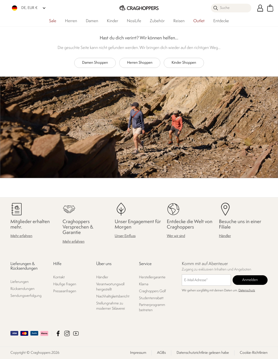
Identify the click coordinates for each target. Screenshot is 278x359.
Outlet (199, 21)
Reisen (179, 21)
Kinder (112, 21)
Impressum (138, 353)
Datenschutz (246, 290)
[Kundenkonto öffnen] (260, 8)
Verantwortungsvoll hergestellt (110, 286)
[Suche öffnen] (231, 8)
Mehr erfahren (21, 236)
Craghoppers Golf (152, 291)
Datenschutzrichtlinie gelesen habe (203, 353)
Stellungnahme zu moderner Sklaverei (110, 305)
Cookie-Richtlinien (254, 353)
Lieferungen (19, 282)
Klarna (143, 284)
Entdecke (221, 21)
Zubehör (157, 21)
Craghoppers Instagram (67, 333)
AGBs (161, 353)
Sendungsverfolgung (25, 296)
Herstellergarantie (152, 277)
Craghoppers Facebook (58, 333)
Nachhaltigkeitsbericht (112, 296)
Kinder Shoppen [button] (184, 63)
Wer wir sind (176, 236)
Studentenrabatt (151, 298)
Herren (71, 21)
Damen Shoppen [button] (95, 63)
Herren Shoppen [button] (139, 63)
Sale (52, 21)
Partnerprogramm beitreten (152, 307)
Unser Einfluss (125, 236)
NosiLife (134, 21)
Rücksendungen (22, 289)
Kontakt (59, 277)
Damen (92, 21)
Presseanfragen (64, 291)
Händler (225, 236)
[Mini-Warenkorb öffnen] (270, 8)
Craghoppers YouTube (76, 333)
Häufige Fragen (64, 284)
